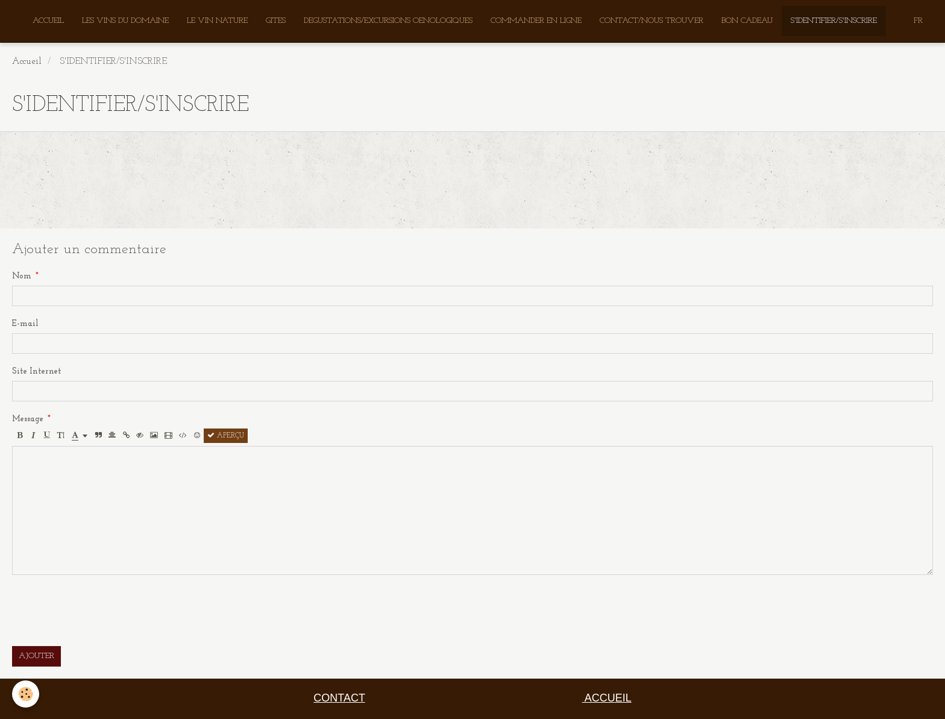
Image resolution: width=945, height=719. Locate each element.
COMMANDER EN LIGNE (536, 20)
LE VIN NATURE (217, 20)
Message (27, 419)
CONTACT (339, 698)
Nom (21, 276)
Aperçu (225, 435)
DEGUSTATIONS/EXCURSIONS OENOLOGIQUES (388, 20)
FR (918, 20)
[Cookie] (25, 694)
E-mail (25, 323)
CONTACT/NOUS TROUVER (651, 20)
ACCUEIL (48, 20)
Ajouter (36, 656)
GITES (276, 20)
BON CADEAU (747, 20)
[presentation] (103, 610)
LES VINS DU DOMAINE (125, 20)
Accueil (27, 61)
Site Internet (36, 371)
